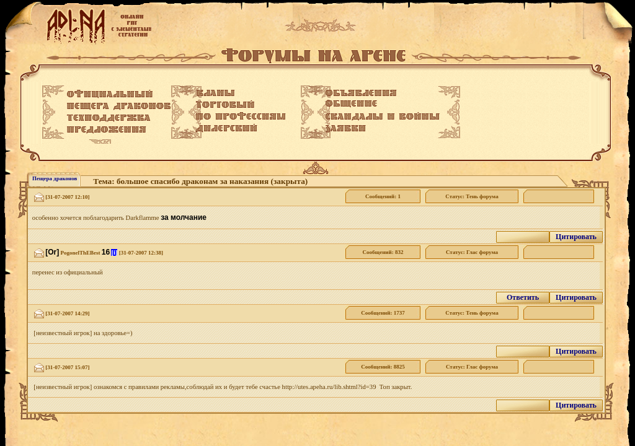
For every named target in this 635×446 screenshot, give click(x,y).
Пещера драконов (54, 178)
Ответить (523, 297)
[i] (114, 252)
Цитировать (576, 236)
